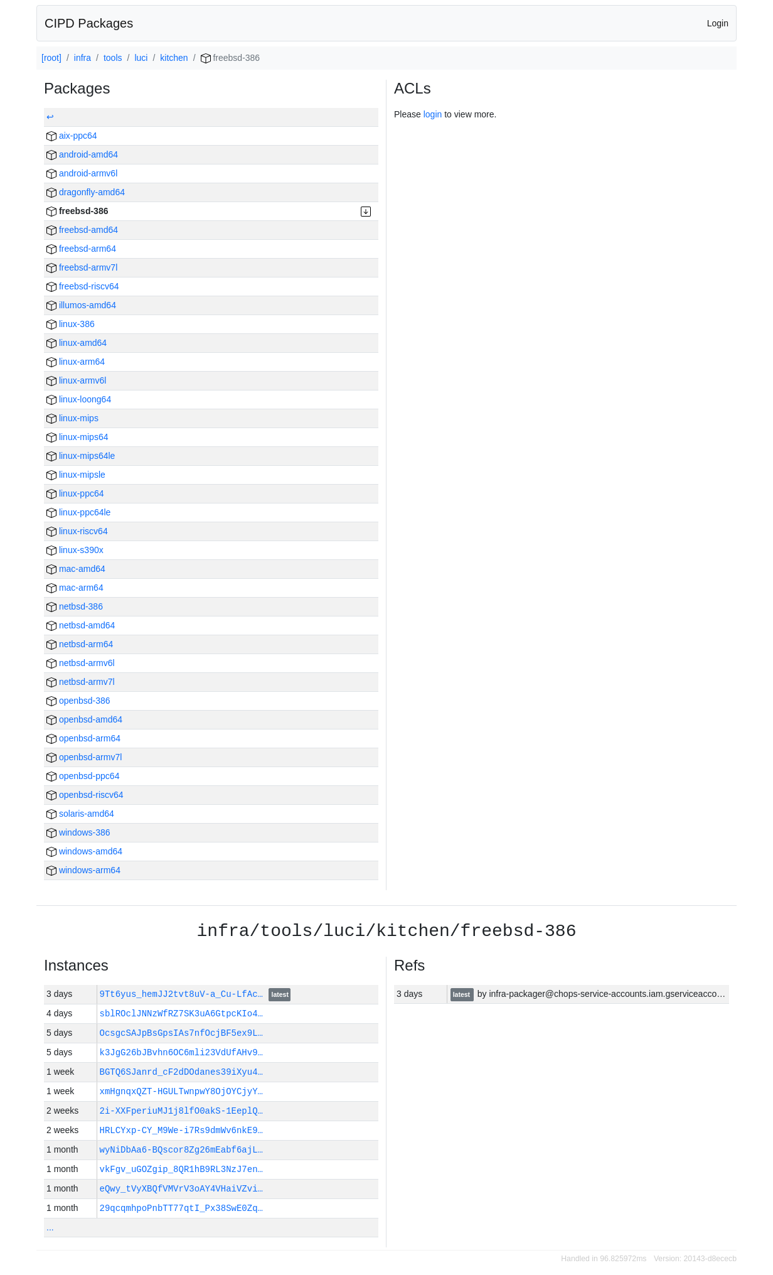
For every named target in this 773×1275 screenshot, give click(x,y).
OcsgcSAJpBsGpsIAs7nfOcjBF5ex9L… (181, 1033)
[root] (51, 58)
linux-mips (72, 418)
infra (82, 58)
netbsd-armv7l (80, 682)
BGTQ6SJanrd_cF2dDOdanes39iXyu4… (181, 1072)
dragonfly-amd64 (85, 192)
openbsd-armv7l (84, 757)
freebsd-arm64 (81, 249)
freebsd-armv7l (81, 267)
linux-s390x (75, 550)
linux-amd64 (76, 343)
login (433, 114)
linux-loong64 (78, 399)
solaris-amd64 (80, 814)
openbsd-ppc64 (82, 776)
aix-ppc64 (71, 136)
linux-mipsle (75, 475)
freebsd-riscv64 (82, 286)
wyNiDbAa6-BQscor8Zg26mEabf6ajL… (181, 1150)
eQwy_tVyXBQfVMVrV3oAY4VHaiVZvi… (181, 1189)
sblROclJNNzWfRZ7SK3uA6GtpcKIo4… (181, 1013)
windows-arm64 (83, 870)
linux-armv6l (76, 380)
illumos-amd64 (81, 305)
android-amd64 (82, 154)
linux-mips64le (80, 456)
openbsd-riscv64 (85, 795)
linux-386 (70, 324)
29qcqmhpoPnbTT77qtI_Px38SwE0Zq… (181, 1208)
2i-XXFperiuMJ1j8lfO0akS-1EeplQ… (181, 1111)
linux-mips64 (77, 437)
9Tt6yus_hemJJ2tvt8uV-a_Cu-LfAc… (184, 994)
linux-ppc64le (78, 512)
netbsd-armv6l (80, 663)
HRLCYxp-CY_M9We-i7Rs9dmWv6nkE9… (181, 1130)
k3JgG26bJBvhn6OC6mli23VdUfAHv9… (181, 1052)
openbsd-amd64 (84, 719)
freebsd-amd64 (82, 230)
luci (140, 58)
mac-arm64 (75, 588)
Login (717, 23)
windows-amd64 (84, 851)
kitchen (174, 58)
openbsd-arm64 (83, 738)
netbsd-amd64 (80, 625)
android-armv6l (81, 173)
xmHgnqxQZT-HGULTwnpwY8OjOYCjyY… (181, 1091)
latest (280, 995)
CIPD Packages (89, 23)
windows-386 (78, 832)
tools (113, 58)
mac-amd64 (75, 569)
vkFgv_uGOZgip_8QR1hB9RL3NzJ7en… (181, 1169)
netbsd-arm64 (79, 644)
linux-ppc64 (75, 493)
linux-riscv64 (77, 531)
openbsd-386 (78, 701)
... (50, 1227)
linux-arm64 (75, 362)
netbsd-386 (74, 606)
